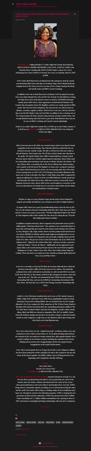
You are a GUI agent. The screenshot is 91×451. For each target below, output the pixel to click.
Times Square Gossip (26, 4)
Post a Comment (21, 434)
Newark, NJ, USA (25, 429)
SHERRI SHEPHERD (67, 422)
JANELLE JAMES (31, 422)
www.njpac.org (33, 371)
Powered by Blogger (45, 443)
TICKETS (18, 426)
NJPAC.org (33, 129)
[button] (75, 14)
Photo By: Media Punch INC (45, 406)
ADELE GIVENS (20, 422)
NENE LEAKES (50, 422)
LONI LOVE (41, 422)
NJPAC (58, 422)
